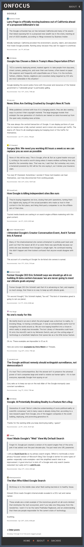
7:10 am (31, 263)
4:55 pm (32, 521)
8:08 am (31, 303)
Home (27, 541)
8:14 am (32, 469)
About (73, 7)
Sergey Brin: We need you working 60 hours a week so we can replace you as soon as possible (40, 150)
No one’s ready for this (19, 314)
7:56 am (32, 351)
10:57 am (32, 182)
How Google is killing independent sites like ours (33, 193)
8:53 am (31, 221)
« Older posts (13, 530)
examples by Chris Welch (35, 347)
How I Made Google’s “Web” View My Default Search (35, 438)
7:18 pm (31, 137)
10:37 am (31, 427)
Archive (56, 541)
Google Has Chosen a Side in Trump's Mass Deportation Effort (41, 61)
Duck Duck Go (21, 454)
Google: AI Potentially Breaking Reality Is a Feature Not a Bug (39, 402)
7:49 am (32, 92)
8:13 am (26, 49)
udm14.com (35, 465)
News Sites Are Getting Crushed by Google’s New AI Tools (38, 103)
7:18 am (31, 390)
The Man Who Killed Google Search (26, 480)
